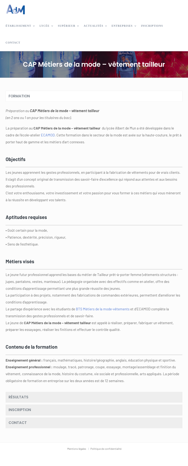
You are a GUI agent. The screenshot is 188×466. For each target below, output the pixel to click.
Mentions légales (77, 448)
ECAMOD (48, 135)
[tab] (94, 96)
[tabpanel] (94, 247)
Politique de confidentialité (105, 448)
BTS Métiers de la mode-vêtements (103, 309)
